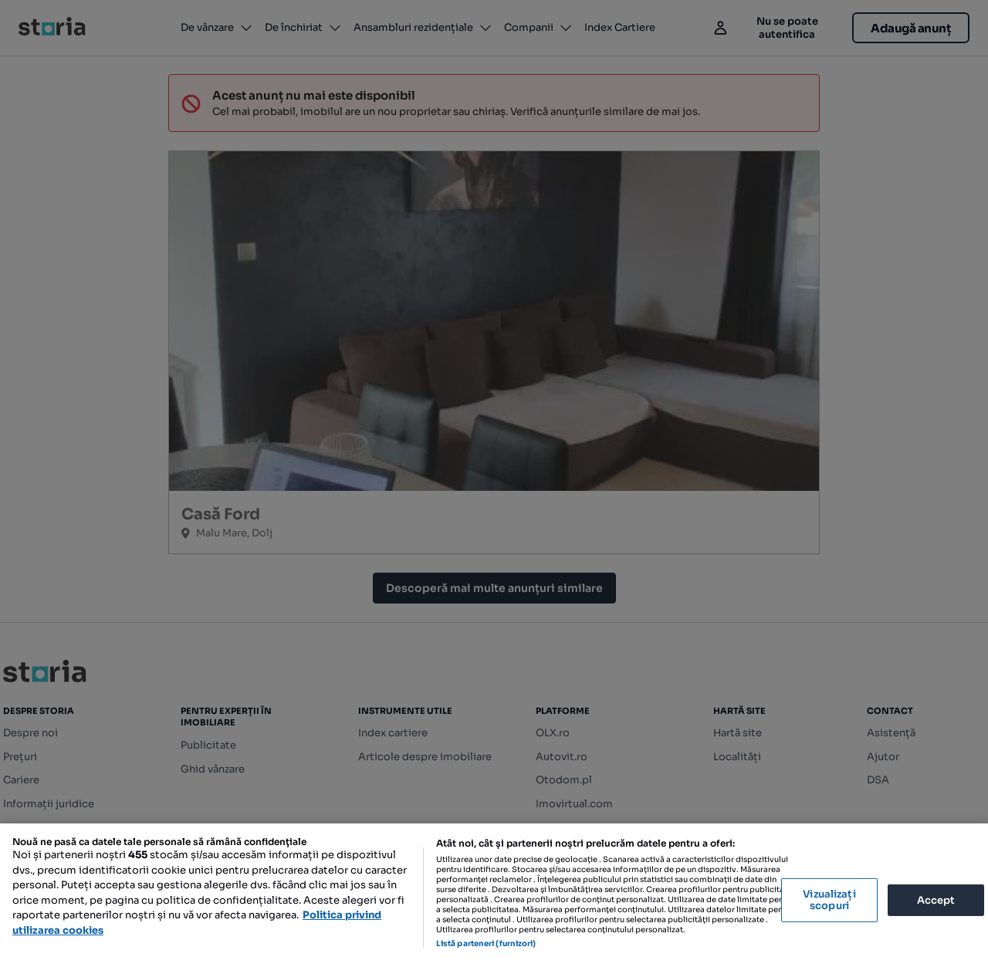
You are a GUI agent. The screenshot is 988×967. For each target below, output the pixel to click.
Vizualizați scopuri (829, 900)
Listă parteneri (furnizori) (486, 943)
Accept (936, 899)
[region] (494, 895)
